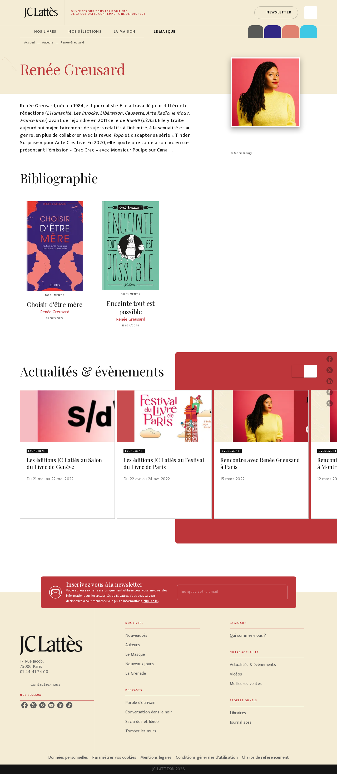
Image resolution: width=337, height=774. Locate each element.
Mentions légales (155, 757)
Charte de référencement (265, 757)
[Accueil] (42, 12)
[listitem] (24, 705)
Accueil (29, 42)
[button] (276, 12)
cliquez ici (150, 601)
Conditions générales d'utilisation (207, 757)
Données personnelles (68, 757)
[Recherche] (310, 12)
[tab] (25, 31)
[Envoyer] (281, 592)
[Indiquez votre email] (226, 592)
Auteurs (47, 42)
